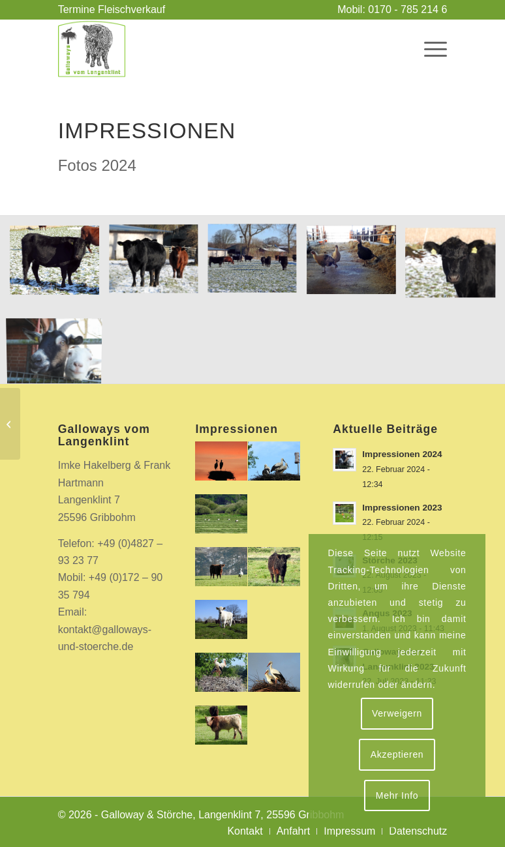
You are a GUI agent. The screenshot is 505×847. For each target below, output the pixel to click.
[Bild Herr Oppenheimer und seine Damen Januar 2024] (356, 265)
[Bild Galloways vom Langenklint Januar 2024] (257, 265)
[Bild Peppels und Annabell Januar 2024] (59, 344)
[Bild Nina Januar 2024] (455, 265)
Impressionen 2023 (402, 508)
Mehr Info (397, 795)
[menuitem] (112, 10)
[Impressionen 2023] (10, 424)
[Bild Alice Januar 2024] (59, 265)
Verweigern (397, 713)
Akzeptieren (397, 754)
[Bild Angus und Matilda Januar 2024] (158, 265)
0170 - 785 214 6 (407, 9)
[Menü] (429, 49)
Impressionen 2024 (402, 454)
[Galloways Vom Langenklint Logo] (91, 49)
